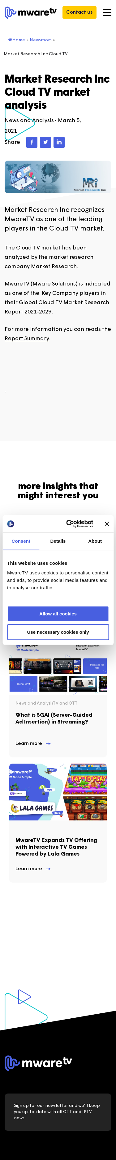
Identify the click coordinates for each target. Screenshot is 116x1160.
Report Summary (27, 339)
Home (16, 40)
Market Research (54, 267)
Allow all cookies (58, 613)
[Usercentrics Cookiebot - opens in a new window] (69, 524)
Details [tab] (58, 541)
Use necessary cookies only (58, 632)
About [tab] (95, 541)
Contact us (79, 12)
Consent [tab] (20, 541)
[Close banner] (107, 524)
